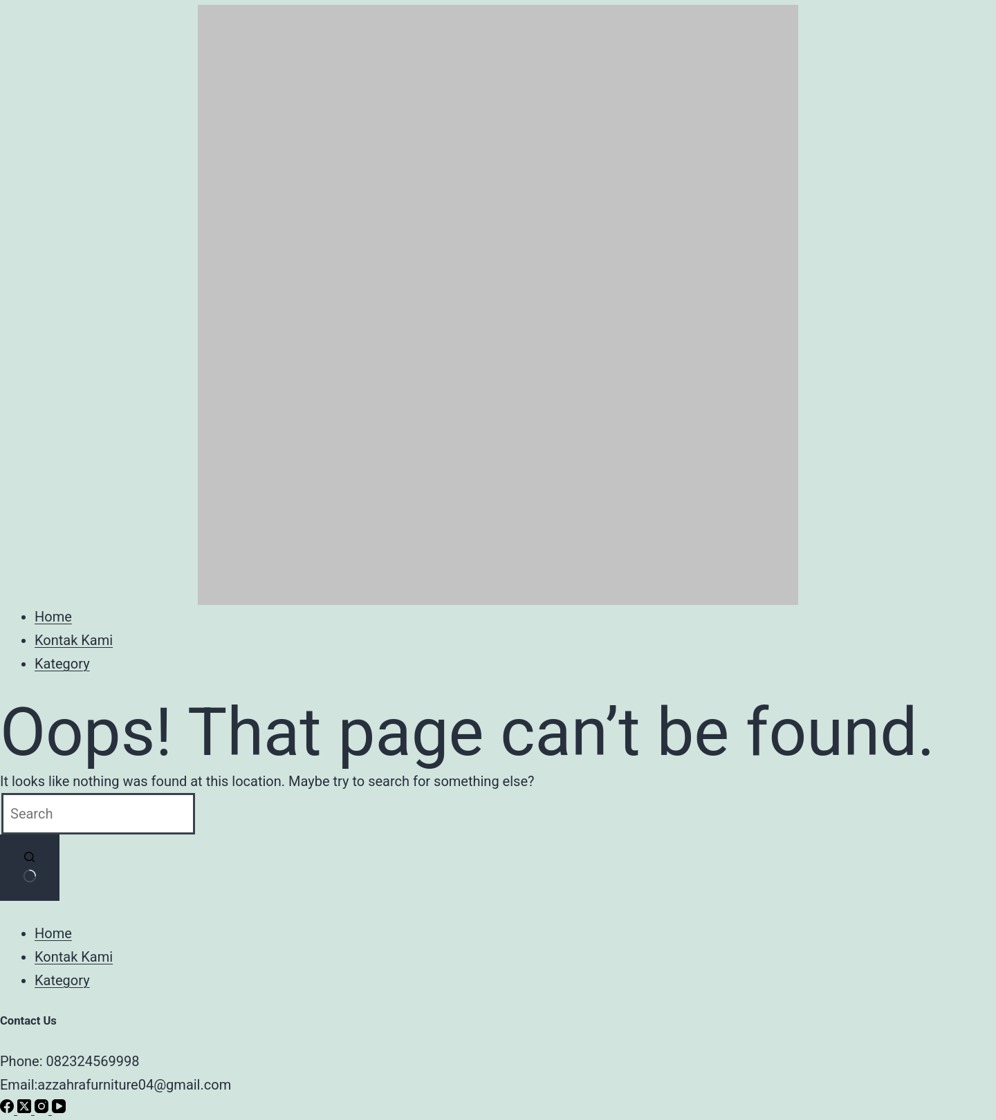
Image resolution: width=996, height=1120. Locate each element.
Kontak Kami (74, 640)
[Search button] (29, 867)
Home (53, 616)
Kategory (62, 663)
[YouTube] (59, 1108)
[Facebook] (8, 1108)
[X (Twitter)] (26, 1108)
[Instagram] (43, 1108)
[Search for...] (98, 813)
